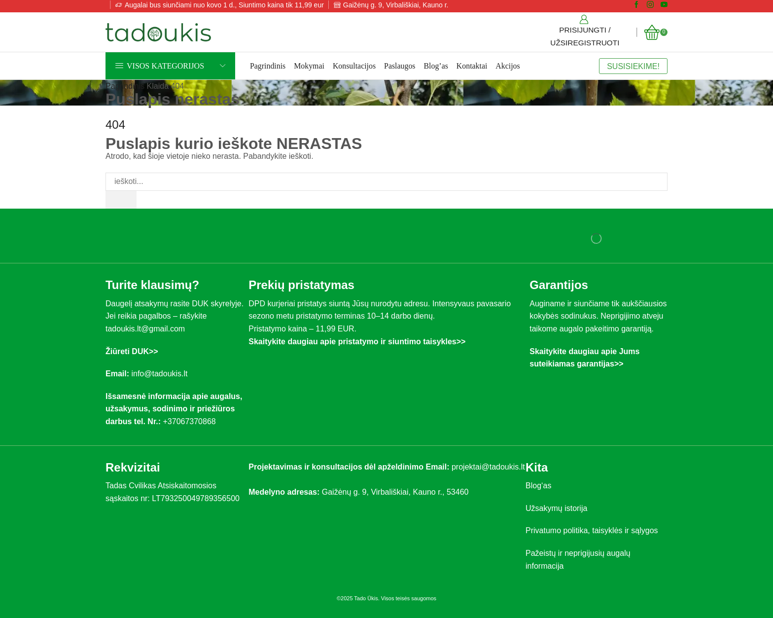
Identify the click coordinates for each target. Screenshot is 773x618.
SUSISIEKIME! (633, 66)
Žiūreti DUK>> (131, 351)
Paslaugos (399, 66)
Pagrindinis (267, 66)
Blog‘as (538, 486)
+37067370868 (191, 421)
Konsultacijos (354, 66)
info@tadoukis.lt (159, 374)
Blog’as (436, 66)
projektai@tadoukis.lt (488, 467)
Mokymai (309, 66)
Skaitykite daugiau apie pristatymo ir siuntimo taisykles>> (356, 341)
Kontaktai (472, 66)
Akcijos (507, 66)
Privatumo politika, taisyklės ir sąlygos (592, 531)
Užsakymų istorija (556, 508)
